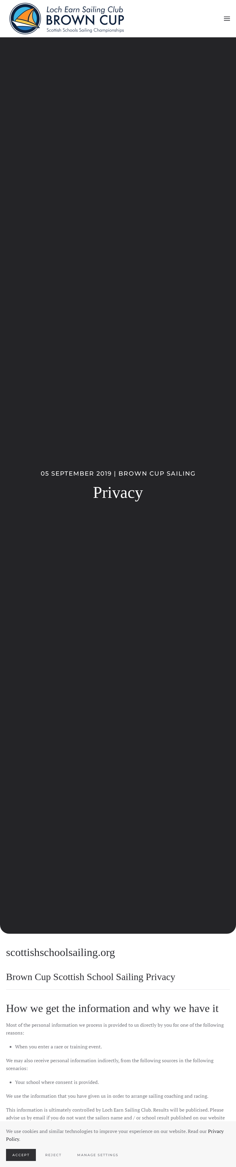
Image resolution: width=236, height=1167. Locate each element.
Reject (53, 1155)
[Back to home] (66, 18)
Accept (21, 1155)
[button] (227, 18)
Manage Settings (97, 1155)
